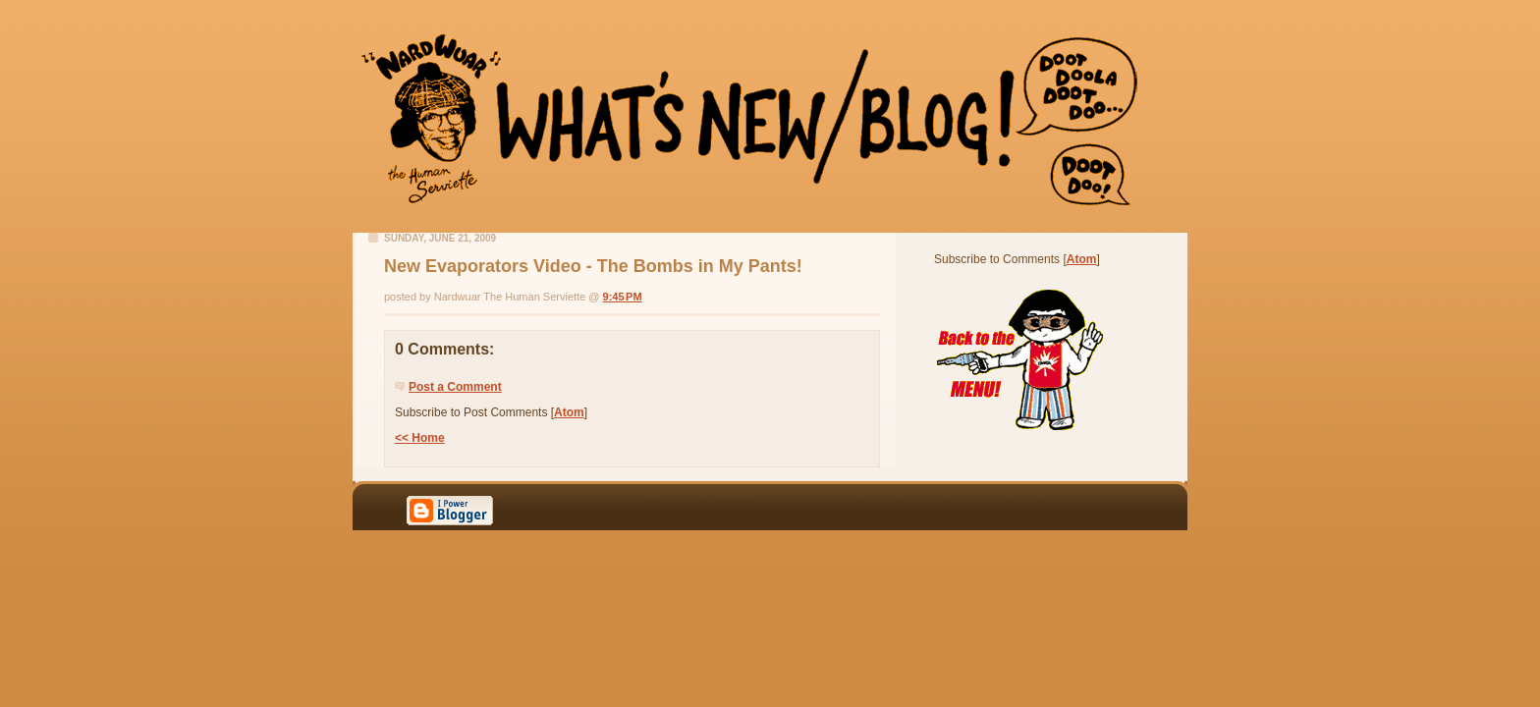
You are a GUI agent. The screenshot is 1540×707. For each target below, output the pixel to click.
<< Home (420, 438)
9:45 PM (622, 296)
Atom (569, 412)
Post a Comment (455, 387)
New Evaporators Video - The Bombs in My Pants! (593, 266)
